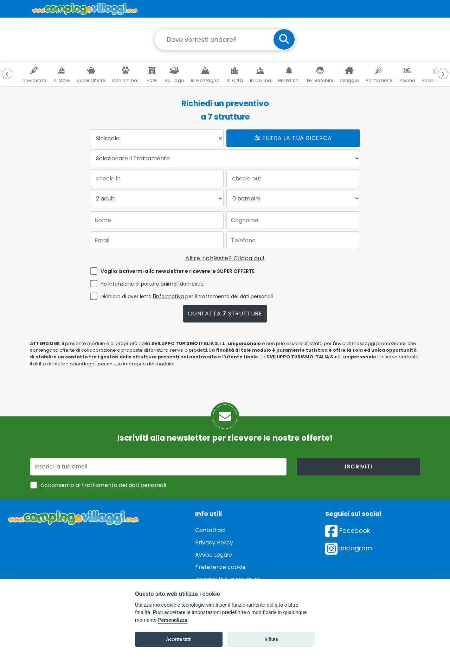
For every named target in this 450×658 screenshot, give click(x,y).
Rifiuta (271, 639)
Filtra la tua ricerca (293, 138)
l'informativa (168, 296)
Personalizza (172, 620)
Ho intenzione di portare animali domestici (153, 283)
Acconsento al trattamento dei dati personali (103, 485)
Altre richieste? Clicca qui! (225, 258)
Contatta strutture (225, 313)
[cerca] (284, 39)
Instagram (348, 548)
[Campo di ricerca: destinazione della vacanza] (225, 39)
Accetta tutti (179, 639)
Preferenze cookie (220, 567)
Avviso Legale (213, 555)
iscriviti (358, 466)
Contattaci (210, 530)
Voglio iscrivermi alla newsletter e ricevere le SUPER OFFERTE (178, 271)
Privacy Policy (214, 542)
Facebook (347, 530)
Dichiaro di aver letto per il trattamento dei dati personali (187, 296)
